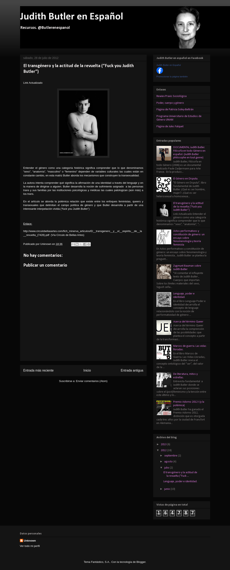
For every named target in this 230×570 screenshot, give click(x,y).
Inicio (87, 370)
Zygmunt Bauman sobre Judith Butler (187, 267)
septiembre (171, 455)
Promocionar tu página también (172, 76)
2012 (164, 450)
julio (167, 467)
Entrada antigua (132, 370)
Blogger (140, 561)
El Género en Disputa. (185, 178)
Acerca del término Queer (188, 321)
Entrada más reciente (38, 370)
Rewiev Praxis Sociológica (171, 96)
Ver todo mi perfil (30, 545)
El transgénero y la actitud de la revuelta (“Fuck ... (180, 474)
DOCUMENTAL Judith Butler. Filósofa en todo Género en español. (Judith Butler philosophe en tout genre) (189, 152)
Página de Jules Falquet (170, 126)
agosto (168, 461)
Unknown (46, 244)
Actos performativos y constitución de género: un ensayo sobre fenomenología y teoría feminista (189, 238)
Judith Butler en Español (71, 17)
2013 (164, 444)
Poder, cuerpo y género (170, 103)
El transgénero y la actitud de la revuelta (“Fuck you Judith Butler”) (188, 207)
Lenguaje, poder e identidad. (184, 295)
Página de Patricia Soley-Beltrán (175, 109)
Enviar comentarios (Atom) (92, 381)
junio (167, 489)
